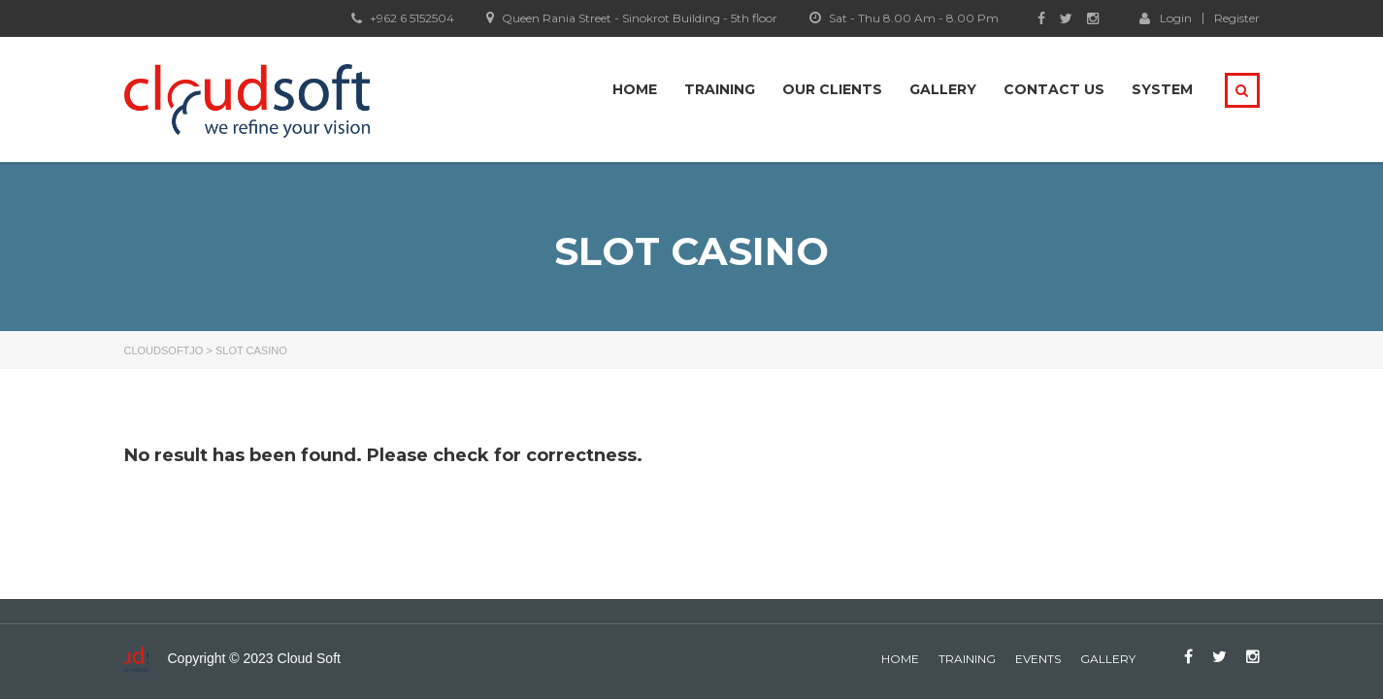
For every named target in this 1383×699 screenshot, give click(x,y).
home (900, 658)
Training (719, 89)
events (1038, 658)
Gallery (942, 89)
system (1162, 89)
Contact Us (1054, 89)
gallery (1108, 658)
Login (1165, 17)
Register (1237, 18)
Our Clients (832, 89)
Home (634, 89)
